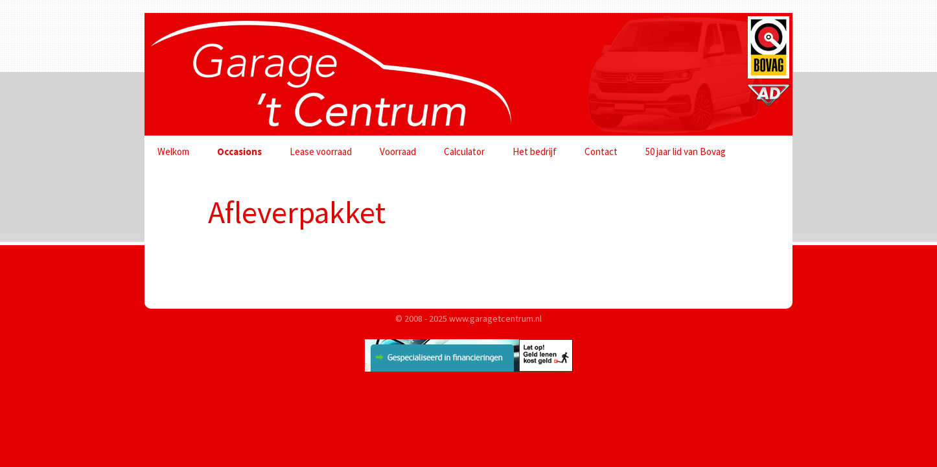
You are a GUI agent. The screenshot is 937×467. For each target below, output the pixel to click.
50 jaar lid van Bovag (685, 151)
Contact (601, 151)
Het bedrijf (535, 151)
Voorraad (398, 151)
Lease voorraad (321, 151)
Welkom (173, 151)
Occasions (239, 151)
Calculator (464, 151)
